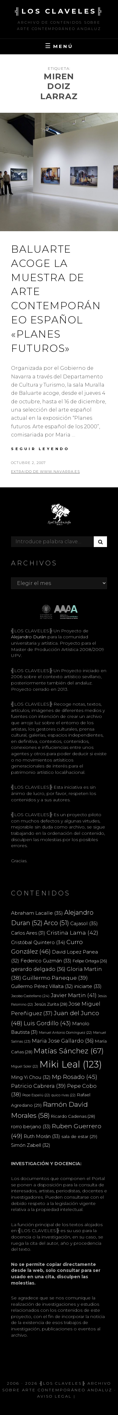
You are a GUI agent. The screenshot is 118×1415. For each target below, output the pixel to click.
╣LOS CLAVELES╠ (59, 11)
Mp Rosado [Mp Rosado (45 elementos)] (74, 1077)
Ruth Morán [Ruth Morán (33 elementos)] (42, 1136)
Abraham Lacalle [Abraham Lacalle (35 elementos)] (37, 913)
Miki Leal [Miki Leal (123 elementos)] (70, 1064)
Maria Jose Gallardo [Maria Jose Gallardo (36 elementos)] (63, 1041)
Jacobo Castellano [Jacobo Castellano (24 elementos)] (30, 996)
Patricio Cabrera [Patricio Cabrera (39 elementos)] (38, 1086)
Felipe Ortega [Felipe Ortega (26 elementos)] (90, 961)
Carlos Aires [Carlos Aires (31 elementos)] (28, 933)
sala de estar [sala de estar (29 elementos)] (79, 1136)
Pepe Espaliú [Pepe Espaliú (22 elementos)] (36, 1095)
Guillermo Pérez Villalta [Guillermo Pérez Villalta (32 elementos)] (42, 986)
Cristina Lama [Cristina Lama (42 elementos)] (72, 932)
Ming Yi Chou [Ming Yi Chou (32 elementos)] (31, 1077)
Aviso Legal (54, 1396)
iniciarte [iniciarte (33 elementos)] (88, 986)
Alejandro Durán (28, 637)
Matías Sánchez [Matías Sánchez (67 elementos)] (69, 1050)
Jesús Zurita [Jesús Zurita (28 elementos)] (50, 1004)
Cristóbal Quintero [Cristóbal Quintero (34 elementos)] (38, 942)
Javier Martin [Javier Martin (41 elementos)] (74, 995)
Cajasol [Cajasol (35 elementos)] (84, 923)
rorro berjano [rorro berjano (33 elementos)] (31, 1126)
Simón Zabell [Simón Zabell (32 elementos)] (30, 1145)
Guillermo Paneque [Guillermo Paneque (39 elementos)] (55, 978)
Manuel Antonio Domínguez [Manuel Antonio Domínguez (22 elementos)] (65, 1033)
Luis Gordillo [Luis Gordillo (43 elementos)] (47, 1023)
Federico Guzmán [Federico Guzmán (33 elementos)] (45, 961)
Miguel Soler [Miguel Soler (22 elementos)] (24, 1066)
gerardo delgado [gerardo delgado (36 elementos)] (38, 969)
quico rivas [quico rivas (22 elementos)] (63, 1095)
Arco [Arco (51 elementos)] (56, 923)
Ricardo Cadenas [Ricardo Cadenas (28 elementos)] (73, 1116)
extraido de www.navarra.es (45, 471)
